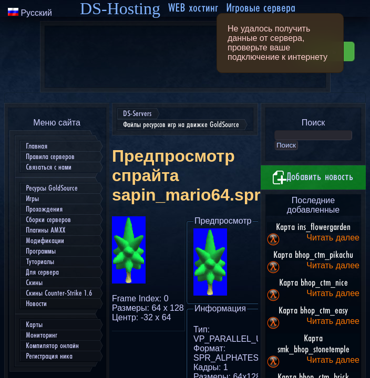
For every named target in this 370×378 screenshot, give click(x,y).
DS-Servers (25, 11)
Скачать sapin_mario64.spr (244, 223)
